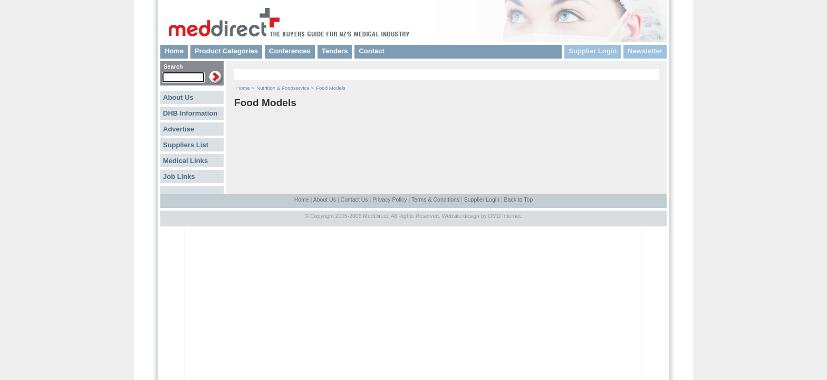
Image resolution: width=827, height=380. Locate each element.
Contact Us (354, 199)
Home (174, 51)
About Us (178, 97)
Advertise (178, 129)
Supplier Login (593, 51)
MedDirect (375, 216)
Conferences (290, 51)
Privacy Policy (389, 199)
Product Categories (226, 51)
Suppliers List (185, 145)
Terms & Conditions (435, 199)
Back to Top (518, 199)
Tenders (335, 51)
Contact (371, 51)
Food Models (330, 88)
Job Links (179, 176)
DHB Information (190, 113)
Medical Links (185, 161)
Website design (460, 216)
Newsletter (645, 51)
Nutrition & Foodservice (283, 88)
